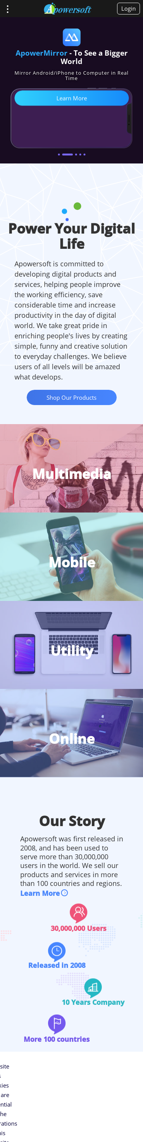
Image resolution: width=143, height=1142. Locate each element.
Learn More (40, 893)
